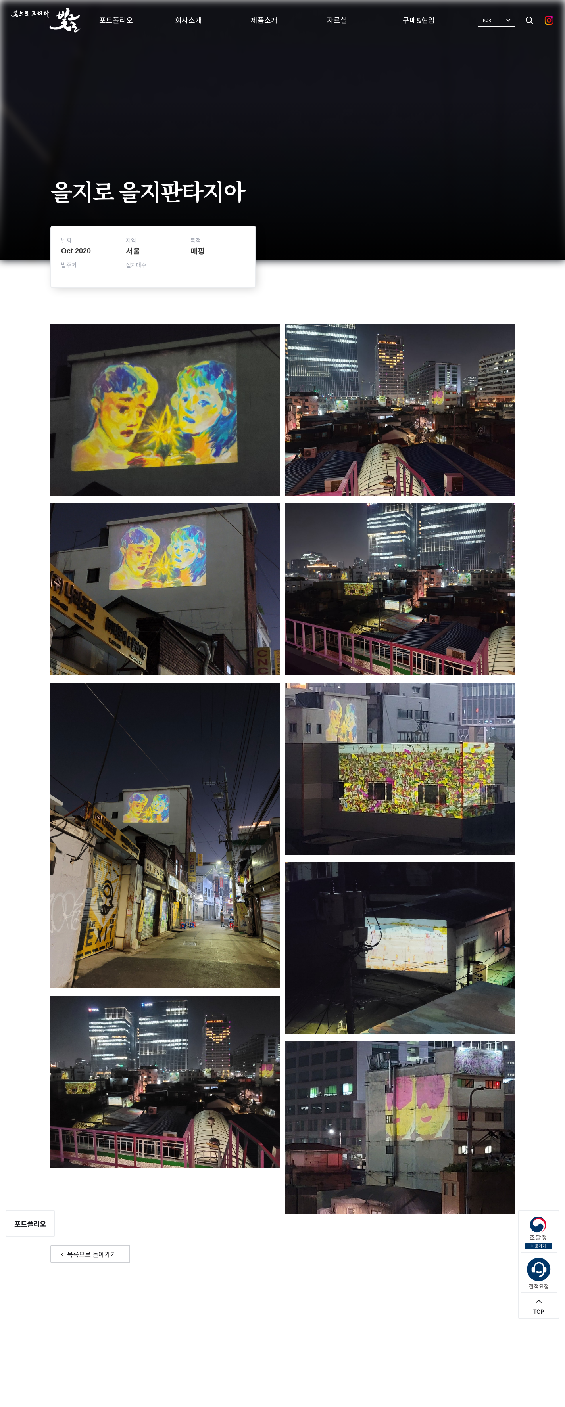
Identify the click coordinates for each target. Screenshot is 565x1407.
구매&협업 (419, 20)
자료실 (337, 20)
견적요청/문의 (321, 1347)
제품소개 (264, 20)
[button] (496, 20)
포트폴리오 (116, 20)
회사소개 (188, 20)
